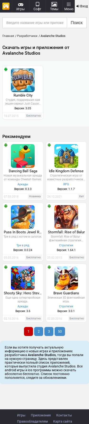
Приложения (41, 415)
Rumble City (23, 95)
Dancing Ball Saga (23, 171)
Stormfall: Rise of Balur (66, 232)
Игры (21, 415)
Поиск (77, 22)
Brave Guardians (66, 293)
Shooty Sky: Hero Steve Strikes (23, 293)
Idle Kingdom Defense (66, 171)
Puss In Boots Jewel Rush (23, 232)
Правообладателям (32, 421)
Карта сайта (62, 421)
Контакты (64, 415)
